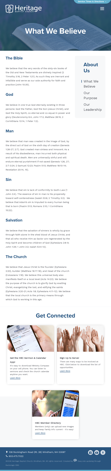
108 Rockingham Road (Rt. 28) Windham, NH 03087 (37, 452)
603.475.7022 (16, 456)
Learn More (15, 378)
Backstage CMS (12, 465)
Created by (70, 461)
